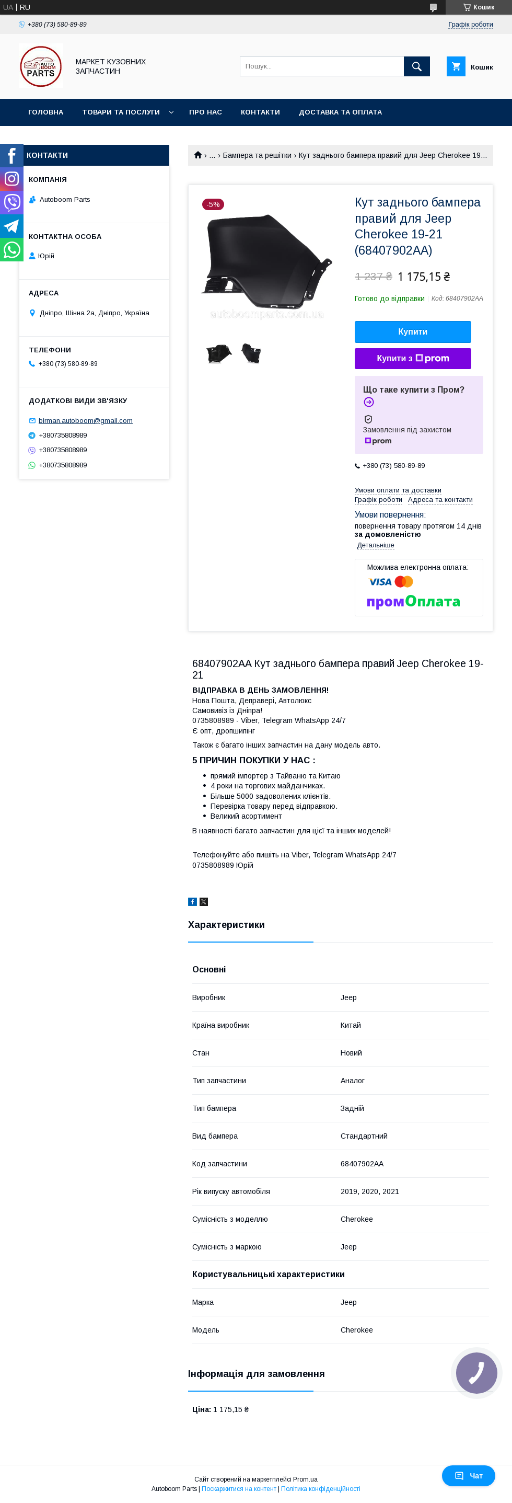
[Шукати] (417, 66)
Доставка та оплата (340, 112)
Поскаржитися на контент (239, 1489)
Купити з (413, 358)
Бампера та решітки (257, 155)
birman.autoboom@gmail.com (86, 420)
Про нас (205, 112)
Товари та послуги (121, 112)
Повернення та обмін (72, 139)
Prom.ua (305, 1479)
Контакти (260, 112)
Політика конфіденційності (320, 1489)
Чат (469, 1476)
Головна (45, 112)
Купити (413, 331)
